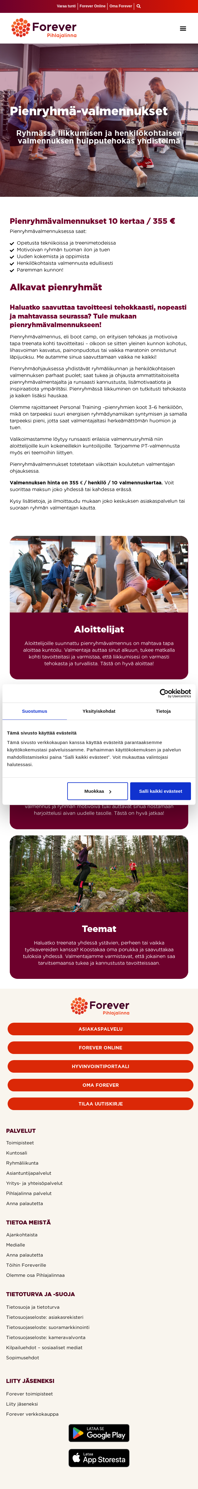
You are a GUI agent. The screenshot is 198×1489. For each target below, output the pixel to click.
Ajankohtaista (22, 1234)
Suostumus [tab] (34, 710)
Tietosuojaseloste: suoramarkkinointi (48, 1327)
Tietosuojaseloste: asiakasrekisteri (44, 1317)
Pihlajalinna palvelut (29, 1193)
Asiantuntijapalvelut (28, 1173)
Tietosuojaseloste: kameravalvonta (46, 1337)
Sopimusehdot (22, 1357)
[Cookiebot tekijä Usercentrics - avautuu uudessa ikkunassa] (164, 693)
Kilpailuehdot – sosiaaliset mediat (44, 1347)
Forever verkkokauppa (32, 1414)
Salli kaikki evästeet (160, 791)
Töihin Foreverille (26, 1265)
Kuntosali (16, 1152)
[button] (183, 28)
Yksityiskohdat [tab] (98, 710)
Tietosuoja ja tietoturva (33, 1307)
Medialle (15, 1244)
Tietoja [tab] (163, 710)
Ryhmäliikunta (22, 1163)
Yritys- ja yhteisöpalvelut (34, 1183)
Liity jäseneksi (22, 1404)
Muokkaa (97, 791)
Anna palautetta (24, 1203)
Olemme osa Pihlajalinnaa (35, 1275)
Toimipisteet (20, 1142)
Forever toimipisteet (29, 1393)
